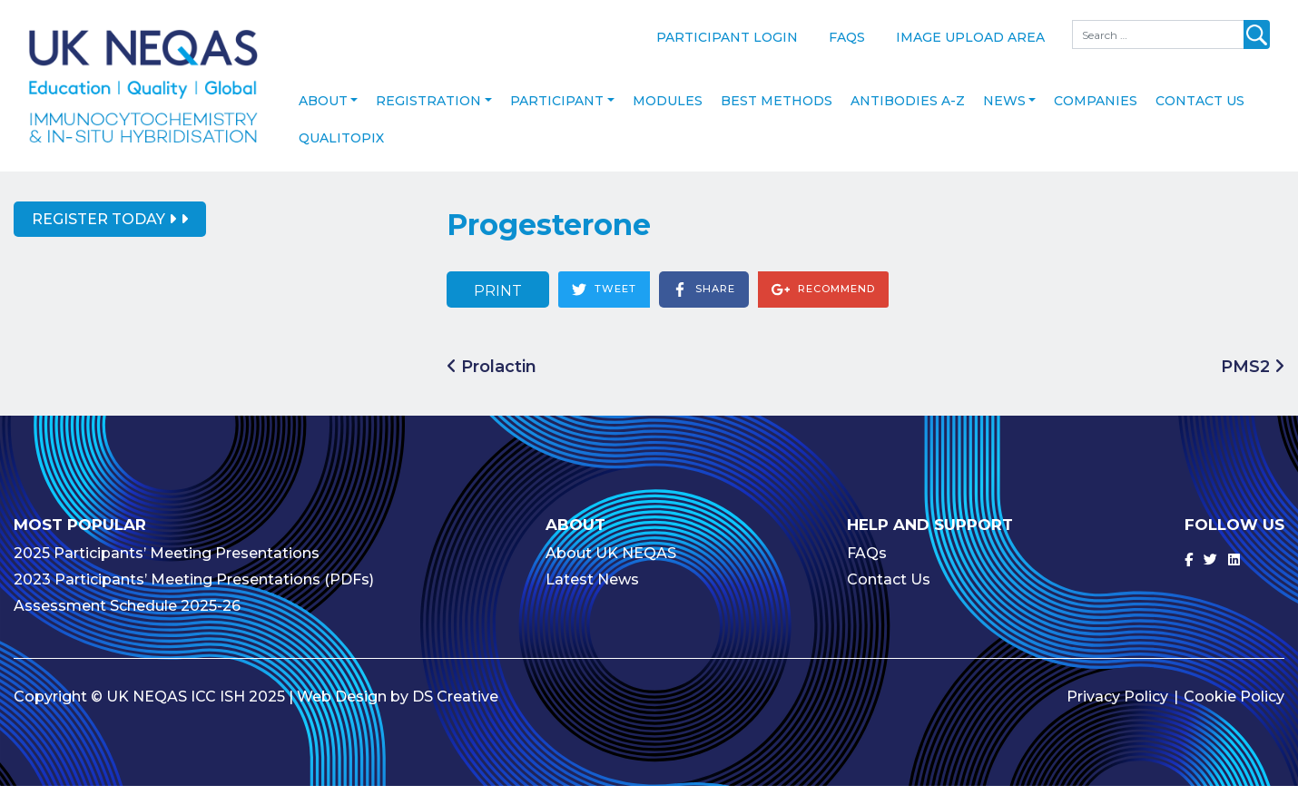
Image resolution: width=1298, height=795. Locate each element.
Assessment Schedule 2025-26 (127, 614)
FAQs (847, 37)
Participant (557, 109)
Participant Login (727, 37)
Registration (428, 109)
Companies (1095, 109)
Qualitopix (341, 146)
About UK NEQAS (611, 562)
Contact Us (1199, 109)
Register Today (104, 227)
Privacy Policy (1117, 705)
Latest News (592, 588)
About (323, 109)
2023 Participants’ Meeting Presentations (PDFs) (194, 588)
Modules (668, 109)
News (1004, 109)
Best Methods (776, 109)
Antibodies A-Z (908, 109)
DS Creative (455, 705)
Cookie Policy (1234, 705)
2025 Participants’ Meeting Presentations (167, 562)
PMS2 (1252, 375)
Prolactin (491, 375)
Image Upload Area (970, 37)
